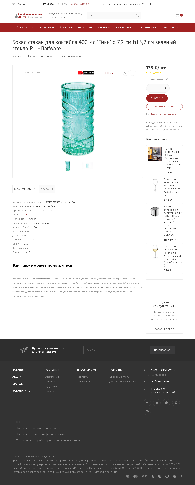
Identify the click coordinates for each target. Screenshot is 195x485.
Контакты (171, 27)
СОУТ (19, 422)
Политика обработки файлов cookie (41, 434)
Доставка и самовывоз (163, 114)
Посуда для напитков (40, 55)
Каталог (18, 369)
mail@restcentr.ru (160, 381)
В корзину (157, 98)
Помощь (115, 369)
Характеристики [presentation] (24, 189)
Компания (149, 27)
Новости (50, 381)
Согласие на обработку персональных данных (48, 440)
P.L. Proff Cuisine (97, 73)
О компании (52, 376)
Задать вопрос (164, 329)
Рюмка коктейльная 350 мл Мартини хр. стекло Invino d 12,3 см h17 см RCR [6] (172, 158)
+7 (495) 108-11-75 (55, 4)
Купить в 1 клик (164, 106)
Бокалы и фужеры (70, 55)
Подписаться (162, 350)
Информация (86, 369)
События (50, 391)
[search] (137, 15)
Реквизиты (83, 381)
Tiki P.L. (29, 214)
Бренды (103, 27)
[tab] (25, 190)
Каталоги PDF (22, 390)
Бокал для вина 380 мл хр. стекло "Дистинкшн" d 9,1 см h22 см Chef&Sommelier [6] (174, 256)
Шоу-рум (47, 27)
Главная (17, 55)
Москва (21, 4)
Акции (16, 376)
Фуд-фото (51, 386)
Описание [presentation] (47, 189)
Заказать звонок (80, 4)
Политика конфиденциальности (38, 428)
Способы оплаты (119, 376)
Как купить (125, 27)
